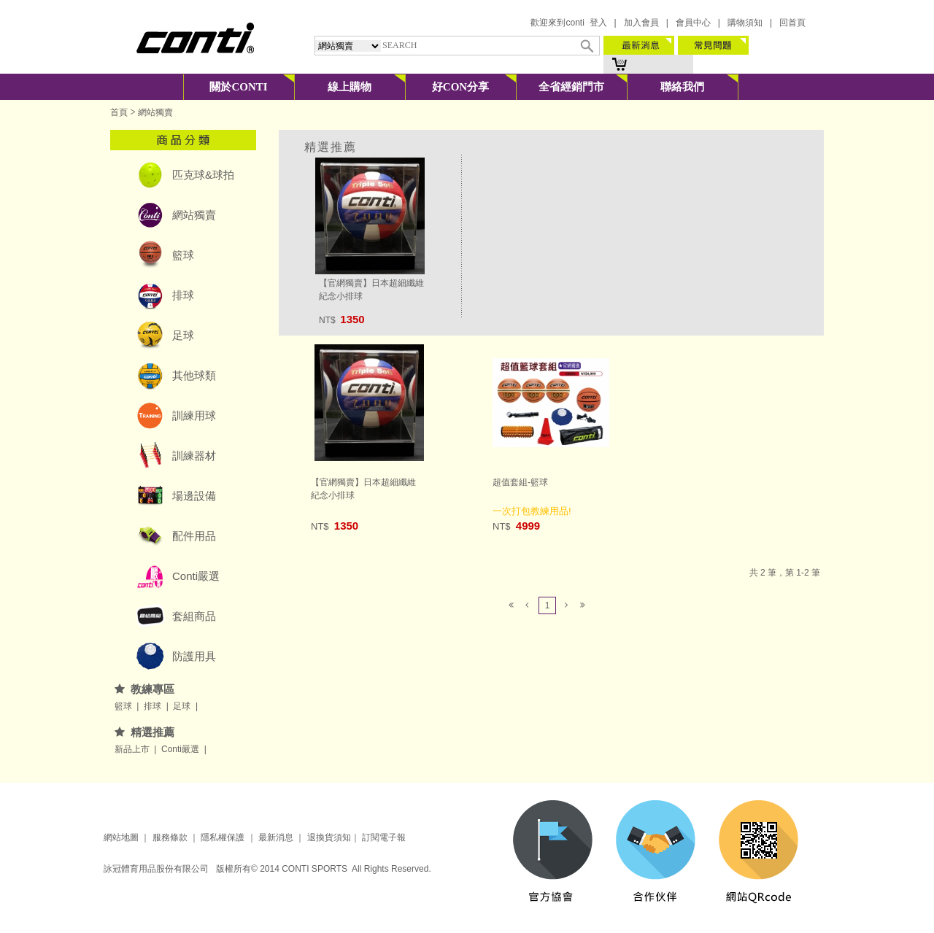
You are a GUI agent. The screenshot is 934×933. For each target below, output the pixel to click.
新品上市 (133, 749)
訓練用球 (194, 415)
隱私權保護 (222, 837)
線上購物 (349, 87)
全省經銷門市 (571, 87)
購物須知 (745, 23)
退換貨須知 (329, 837)
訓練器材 (194, 455)
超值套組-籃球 (520, 482)
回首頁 (792, 23)
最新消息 (274, 837)
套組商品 (194, 616)
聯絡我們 (682, 87)
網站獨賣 (155, 112)
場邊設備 (194, 495)
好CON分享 (460, 87)
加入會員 (641, 23)
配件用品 (194, 536)
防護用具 (194, 656)
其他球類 (194, 375)
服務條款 (170, 837)
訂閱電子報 (384, 837)
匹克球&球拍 (203, 175)
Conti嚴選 (196, 576)
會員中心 (693, 23)
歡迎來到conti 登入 (568, 23)
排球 (183, 295)
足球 (183, 335)
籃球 (183, 255)
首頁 (119, 112)
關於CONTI (238, 87)
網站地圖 (121, 837)
